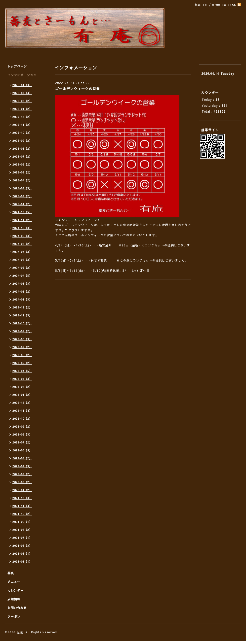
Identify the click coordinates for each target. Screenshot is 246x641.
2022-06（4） (22, 450)
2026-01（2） (22, 109)
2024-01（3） (22, 299)
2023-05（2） (22, 363)
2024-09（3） (22, 236)
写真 (10, 573)
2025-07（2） (22, 156)
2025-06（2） (22, 164)
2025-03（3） (22, 188)
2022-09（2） (22, 426)
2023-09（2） (22, 331)
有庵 (20, 632)
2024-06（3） (22, 260)
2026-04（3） (22, 85)
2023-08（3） (22, 339)
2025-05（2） (22, 172)
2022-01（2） (22, 490)
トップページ (17, 66)
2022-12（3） (22, 403)
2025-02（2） (22, 196)
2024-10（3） (22, 228)
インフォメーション (22, 75)
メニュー (13, 582)
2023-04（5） (22, 371)
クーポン (13, 616)
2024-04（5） (22, 275)
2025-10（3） (22, 133)
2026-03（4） (22, 93)
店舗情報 (13, 599)
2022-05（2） (22, 458)
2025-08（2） (22, 148)
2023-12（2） (22, 307)
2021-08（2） (22, 530)
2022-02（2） (22, 482)
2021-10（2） (22, 514)
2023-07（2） (22, 347)
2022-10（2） (22, 418)
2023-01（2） (22, 395)
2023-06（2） (22, 355)
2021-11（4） (22, 506)
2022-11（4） (22, 410)
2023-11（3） (22, 315)
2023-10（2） (22, 323)
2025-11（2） (22, 125)
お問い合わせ (17, 608)
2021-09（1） (22, 522)
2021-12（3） (22, 498)
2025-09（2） (22, 140)
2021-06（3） (22, 545)
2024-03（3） (22, 283)
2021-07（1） (22, 538)
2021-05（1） (22, 553)
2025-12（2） (22, 117)
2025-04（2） (22, 180)
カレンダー (15, 590)
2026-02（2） (22, 101)
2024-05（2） (22, 268)
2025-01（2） (22, 204)
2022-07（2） (22, 442)
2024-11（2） (22, 220)
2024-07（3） (22, 252)
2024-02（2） (22, 291)
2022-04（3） (22, 466)
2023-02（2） (22, 387)
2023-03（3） (22, 379)
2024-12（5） (22, 212)
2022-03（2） (22, 474)
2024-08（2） (22, 244)
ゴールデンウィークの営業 (77, 88)
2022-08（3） (22, 434)
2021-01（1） (22, 561)
